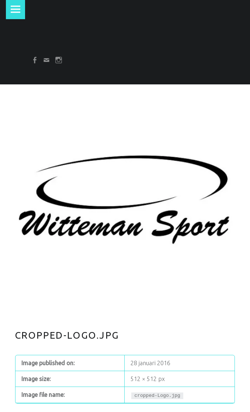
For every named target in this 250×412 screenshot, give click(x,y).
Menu (15, 9)
